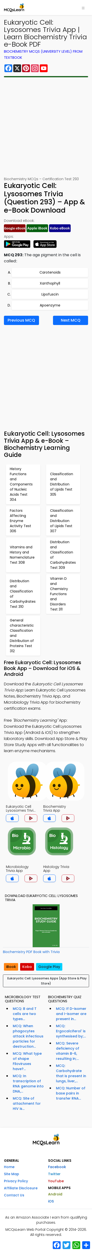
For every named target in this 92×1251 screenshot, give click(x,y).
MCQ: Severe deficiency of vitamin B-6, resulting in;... (67, 1051)
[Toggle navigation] (83, 7)
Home (9, 1166)
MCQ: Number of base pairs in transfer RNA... (70, 1093)
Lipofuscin (50, 294)
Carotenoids (50, 272)
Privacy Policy (16, 1181)
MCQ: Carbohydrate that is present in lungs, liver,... (71, 1073)
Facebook (57, 1166)
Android (55, 1194)
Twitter (54, 1174)
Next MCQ (70, 320)
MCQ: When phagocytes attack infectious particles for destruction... (28, 1036)
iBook (11, 966)
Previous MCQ (21, 320)
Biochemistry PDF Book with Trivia (31, 951)
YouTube (56, 1181)
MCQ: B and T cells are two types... (25, 1013)
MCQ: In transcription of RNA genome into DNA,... (28, 1084)
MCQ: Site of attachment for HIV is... (27, 1103)
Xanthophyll (50, 283)
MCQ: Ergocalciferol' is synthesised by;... (71, 1031)
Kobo (27, 966)
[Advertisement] (46, 127)
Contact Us (14, 1195)
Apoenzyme (50, 305)
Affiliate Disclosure (21, 1188)
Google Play (49, 966)
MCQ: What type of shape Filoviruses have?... (27, 1061)
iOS (51, 1201)
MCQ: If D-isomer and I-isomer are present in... (71, 1013)
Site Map (11, 1174)
